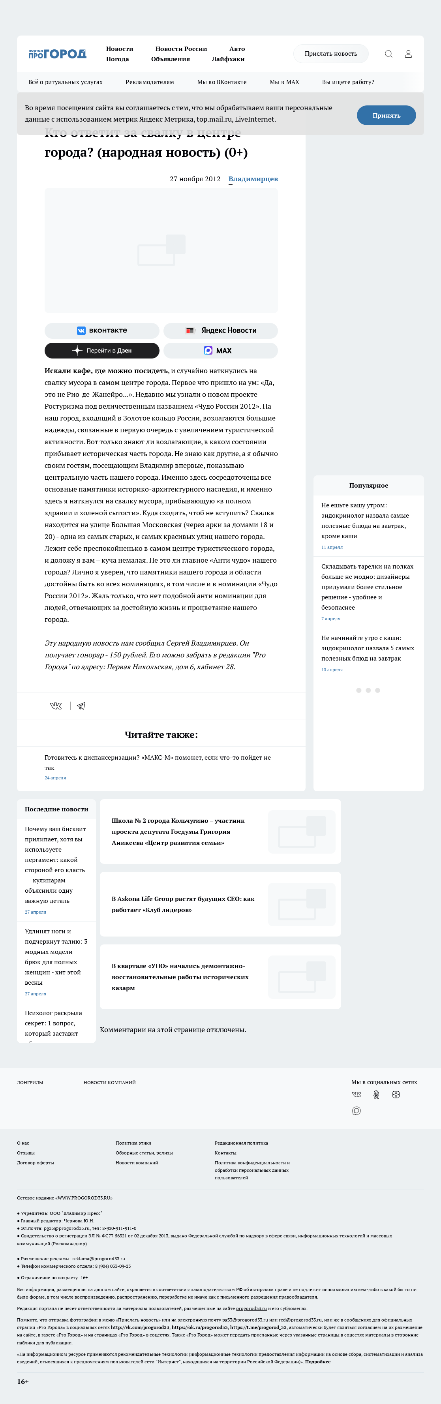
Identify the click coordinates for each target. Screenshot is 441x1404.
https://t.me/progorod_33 (258, 1327)
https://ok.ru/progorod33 (200, 1327)
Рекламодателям (150, 82)
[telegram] (84, 705)
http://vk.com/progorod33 (140, 1327)
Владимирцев (253, 178)
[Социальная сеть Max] (220, 351)
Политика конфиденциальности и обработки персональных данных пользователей (252, 1170)
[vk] (57, 705)
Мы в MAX (284, 82)
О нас (23, 1143)
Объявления (170, 59)
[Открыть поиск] (388, 54)
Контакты (225, 1153)
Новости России (181, 49)
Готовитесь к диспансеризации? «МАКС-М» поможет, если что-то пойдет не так (161, 768)
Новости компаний (137, 1163)
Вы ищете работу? (348, 82)
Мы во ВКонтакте (222, 82)
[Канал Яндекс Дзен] (102, 351)
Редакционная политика (241, 1143)
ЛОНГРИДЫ (30, 1082)
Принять (387, 115)
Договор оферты (35, 1163)
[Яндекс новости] (220, 331)
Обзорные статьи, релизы (144, 1153)
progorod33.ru (251, 1308)
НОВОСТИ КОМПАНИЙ (110, 1082)
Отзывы (26, 1153)
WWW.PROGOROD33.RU (84, 1198)
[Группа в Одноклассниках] (376, 1095)
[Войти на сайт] (408, 54)
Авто (237, 49)
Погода (117, 59)
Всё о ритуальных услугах (65, 82)
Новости (119, 49)
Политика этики (133, 1143)
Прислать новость (331, 53)
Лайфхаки (228, 59)
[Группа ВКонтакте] (102, 331)
